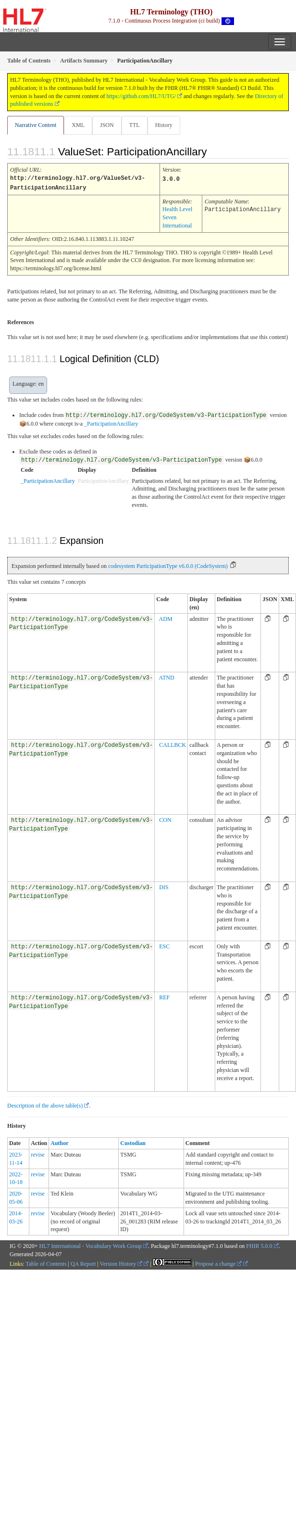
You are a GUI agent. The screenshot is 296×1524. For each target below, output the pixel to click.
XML (78, 125)
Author (59, 1142)
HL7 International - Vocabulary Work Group (90, 1245)
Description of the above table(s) (45, 1104)
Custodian (133, 1142)
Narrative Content (35, 125)
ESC (164, 945)
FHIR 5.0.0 (259, 1245)
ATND (166, 676)
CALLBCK (172, 744)
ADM (166, 618)
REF (164, 996)
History (164, 125)
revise (38, 1153)
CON (165, 819)
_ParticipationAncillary (111, 422)
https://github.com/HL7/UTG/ (141, 96)
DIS (163, 886)
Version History (121, 1263)
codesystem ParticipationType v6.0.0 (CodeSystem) (168, 565)
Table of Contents (45, 1263)
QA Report (83, 1263)
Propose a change (218, 1263)
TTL (134, 125)
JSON (107, 125)
